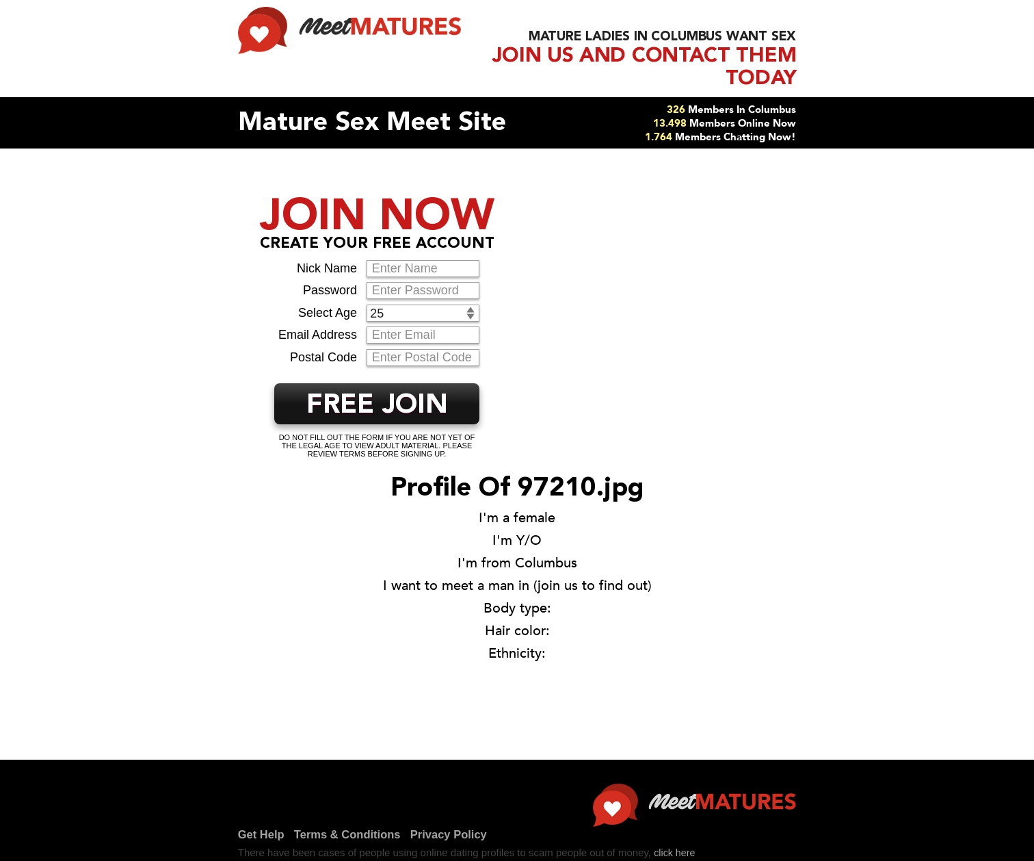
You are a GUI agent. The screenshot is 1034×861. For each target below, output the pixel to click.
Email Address (317, 312)
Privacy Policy (312, 849)
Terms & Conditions (197, 849)
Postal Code (323, 335)
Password (330, 267)
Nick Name (327, 246)
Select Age (327, 290)
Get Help (97, 849)
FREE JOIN (377, 383)
